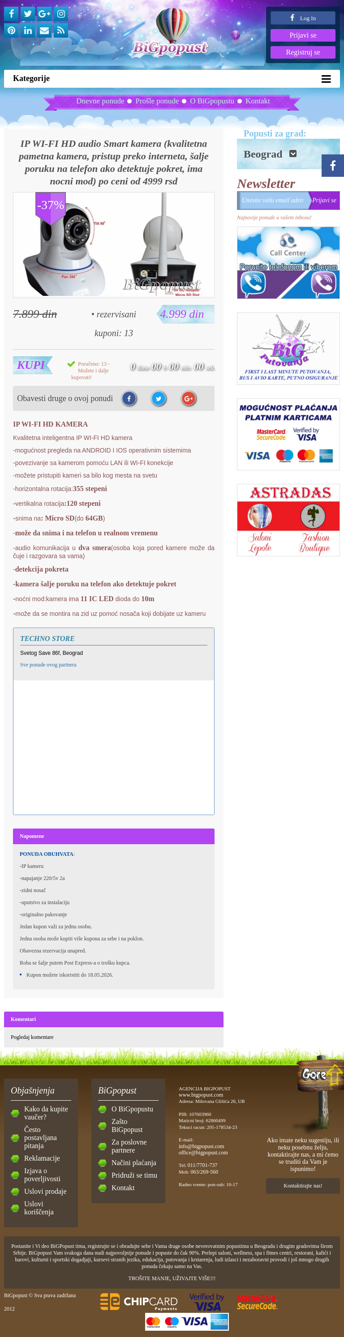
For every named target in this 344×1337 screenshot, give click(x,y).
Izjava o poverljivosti (42, 1175)
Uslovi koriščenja (39, 1208)
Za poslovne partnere (129, 1146)
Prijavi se (303, 35)
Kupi (31, 365)
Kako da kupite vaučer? (46, 1113)
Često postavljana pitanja (40, 1137)
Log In (303, 17)
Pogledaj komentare (32, 1037)
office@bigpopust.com (203, 1152)
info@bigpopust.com (201, 1146)
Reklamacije (42, 1158)
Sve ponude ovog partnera (48, 665)
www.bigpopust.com (201, 1095)
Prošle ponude (157, 101)
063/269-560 (204, 1172)
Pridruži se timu (134, 1175)
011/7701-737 (203, 1165)
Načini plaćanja (134, 1162)
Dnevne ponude (100, 101)
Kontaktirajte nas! (303, 1186)
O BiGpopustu (212, 101)
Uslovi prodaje (45, 1191)
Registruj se (303, 52)
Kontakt (257, 101)
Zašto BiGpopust (127, 1125)
